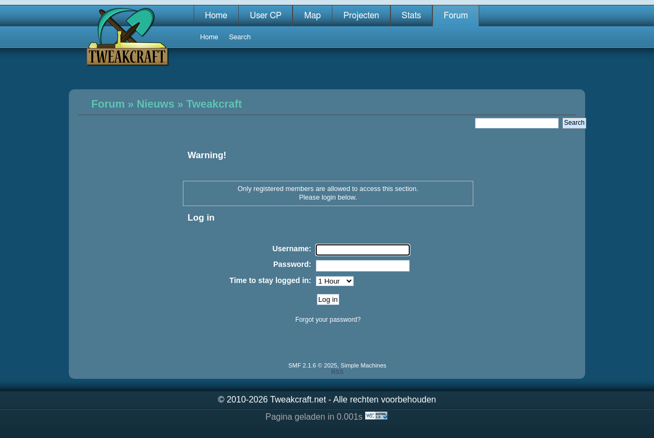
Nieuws (155, 104)
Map (312, 15)
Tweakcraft (214, 104)
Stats (411, 15)
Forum (456, 15)
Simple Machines (363, 365)
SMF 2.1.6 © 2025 (312, 365)
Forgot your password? (328, 319)
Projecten (361, 15)
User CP (265, 15)
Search (240, 37)
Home (216, 15)
